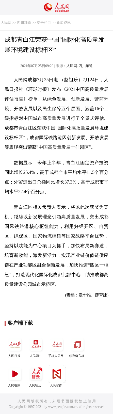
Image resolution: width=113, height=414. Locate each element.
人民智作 (57, 376)
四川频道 (24, 23)
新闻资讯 (63, 23)
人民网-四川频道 (80, 66)
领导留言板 (77, 347)
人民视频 (15, 376)
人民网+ (36, 347)
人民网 (6, 23)
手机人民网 (57, 347)
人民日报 (15, 347)
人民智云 (36, 376)
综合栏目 (44, 23)
